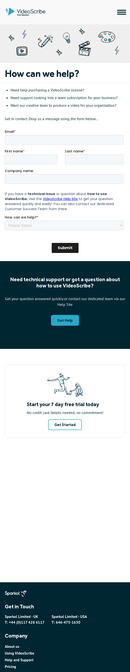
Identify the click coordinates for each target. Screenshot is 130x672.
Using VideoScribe (19, 653)
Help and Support (19, 659)
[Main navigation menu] (121, 12)
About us (12, 646)
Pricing (10, 666)
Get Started (65, 424)
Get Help (65, 320)
